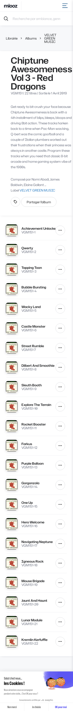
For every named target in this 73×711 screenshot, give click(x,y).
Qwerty (27, 248)
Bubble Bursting (33, 287)
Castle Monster (33, 326)
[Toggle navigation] (65, 6)
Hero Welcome (32, 522)
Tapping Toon (31, 267)
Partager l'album (39, 202)
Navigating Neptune (37, 541)
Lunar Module (31, 620)
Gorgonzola (30, 483)
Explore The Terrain (36, 404)
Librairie (12, 38)
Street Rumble (32, 346)
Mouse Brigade (33, 581)
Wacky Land (31, 306)
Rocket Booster (33, 424)
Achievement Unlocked (38, 228)
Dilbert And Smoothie (38, 365)
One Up (27, 502)
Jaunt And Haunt (34, 600)
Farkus (26, 443)
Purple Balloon (32, 463)
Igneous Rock (32, 561)
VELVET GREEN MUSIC (50, 38)
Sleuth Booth (31, 385)
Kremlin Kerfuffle (34, 639)
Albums (31, 38)
